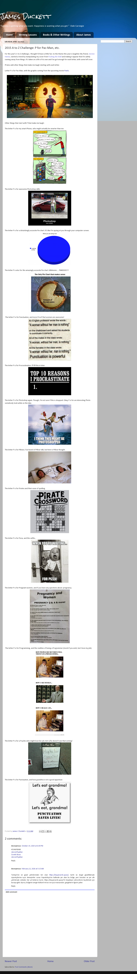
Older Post (89, 961)
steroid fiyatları (17, 852)
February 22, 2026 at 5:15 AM (33, 869)
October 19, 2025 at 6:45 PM (32, 846)
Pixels (66, 71)
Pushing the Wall (55, 57)
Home (9, 35)
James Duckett (25, 16)
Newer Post (11, 961)
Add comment (11, 892)
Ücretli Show (16, 855)
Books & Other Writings (56, 35)
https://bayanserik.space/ (59, 875)
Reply (13, 861)
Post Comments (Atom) (24, 967)
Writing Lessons (28, 35)
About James (83, 35)
